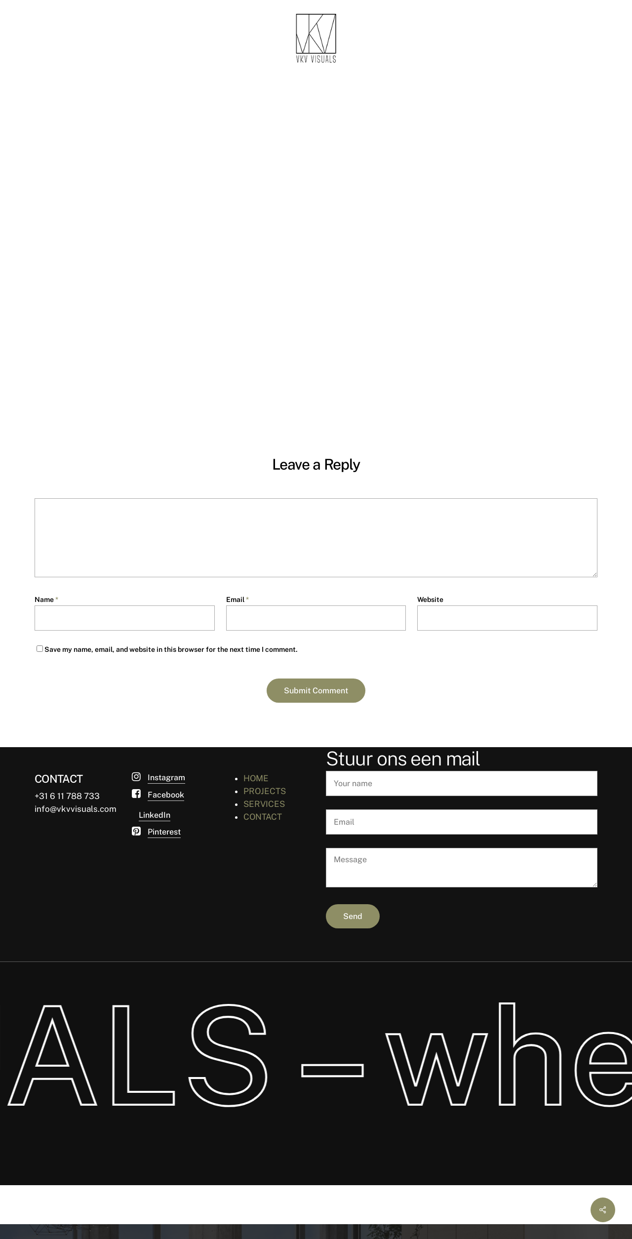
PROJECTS (264, 791)
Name (46, 599)
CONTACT (262, 817)
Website (430, 599)
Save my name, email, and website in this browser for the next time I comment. (171, 649)
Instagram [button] (166, 777)
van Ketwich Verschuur (97, 199)
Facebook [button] (166, 794)
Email (237, 599)
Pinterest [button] (164, 832)
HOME (256, 778)
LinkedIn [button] (154, 815)
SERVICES (264, 804)
